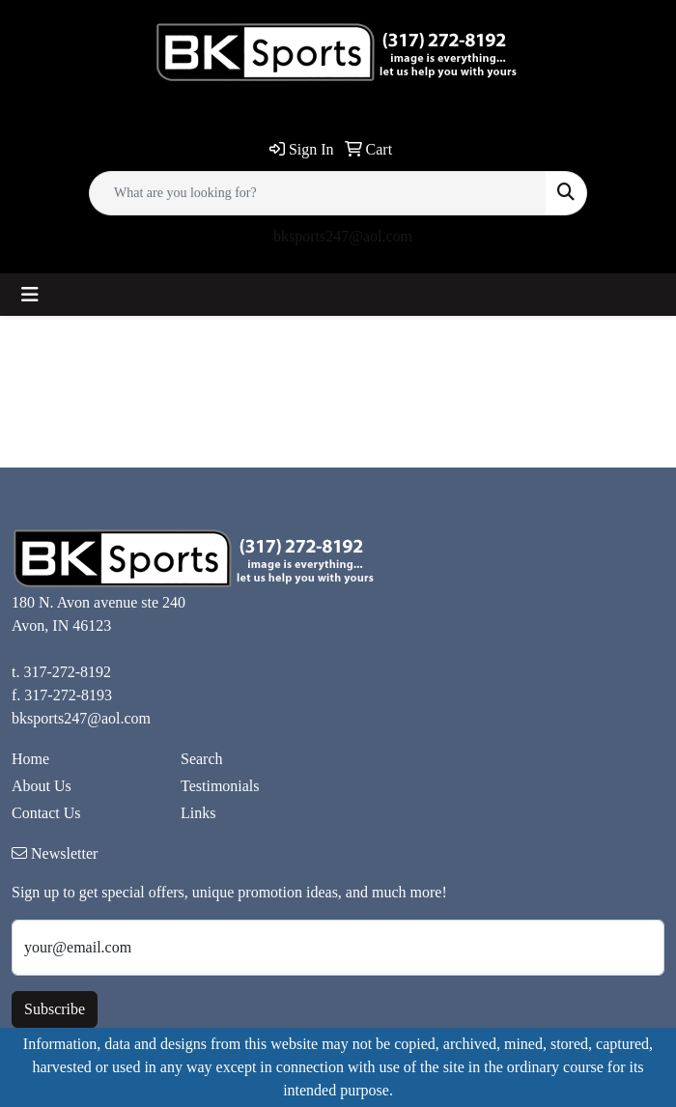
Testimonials (220, 786)
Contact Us (46, 813)
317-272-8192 (67, 672)
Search (202, 759)
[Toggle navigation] (30, 294)
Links (198, 813)
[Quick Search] (318, 193)
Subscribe (54, 1009)
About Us (41, 786)
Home (30, 759)
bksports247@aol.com (342, 236)
